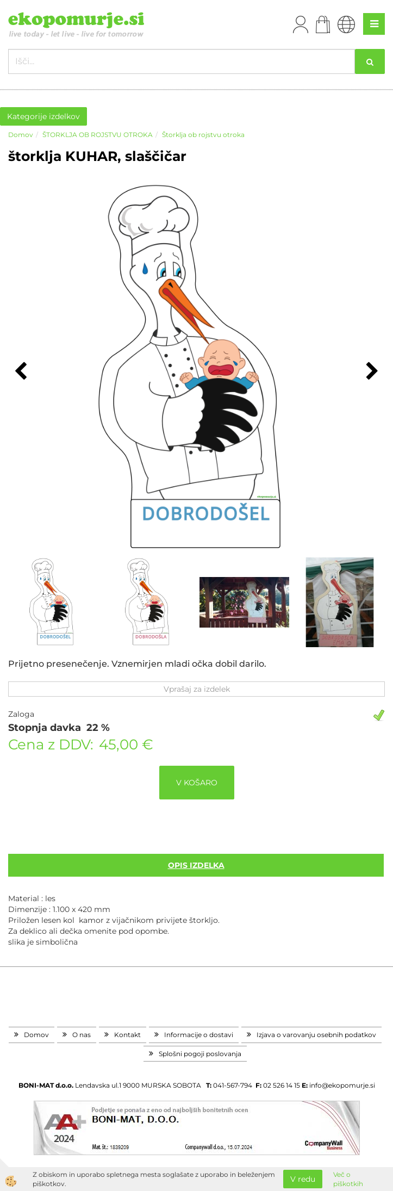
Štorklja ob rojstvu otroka (203, 135)
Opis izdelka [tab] (196, 865)
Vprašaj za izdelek (197, 689)
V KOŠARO (196, 782)
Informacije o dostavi (198, 1035)
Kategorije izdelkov (43, 116)
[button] (371, 372)
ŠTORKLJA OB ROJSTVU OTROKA (97, 135)
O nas (81, 1035)
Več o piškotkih (348, 1179)
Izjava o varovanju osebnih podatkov (316, 1035)
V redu (302, 1179)
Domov (20, 135)
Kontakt (127, 1035)
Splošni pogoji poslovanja (200, 1054)
